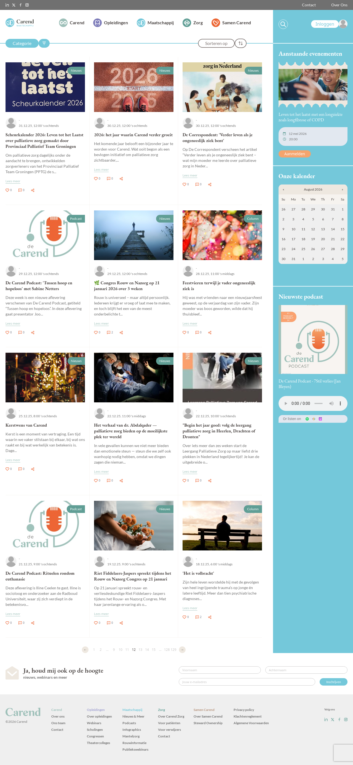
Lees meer (13, 181)
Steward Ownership (208, 723)
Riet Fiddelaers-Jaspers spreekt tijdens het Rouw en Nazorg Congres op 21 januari (132, 576)
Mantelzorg (131, 736)
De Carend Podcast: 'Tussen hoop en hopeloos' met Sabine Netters (39, 285)
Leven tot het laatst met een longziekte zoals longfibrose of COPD (311, 117)
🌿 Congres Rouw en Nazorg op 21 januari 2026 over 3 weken (127, 285)
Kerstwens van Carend (26, 425)
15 (154, 649)
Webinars (94, 723)
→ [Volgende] (182, 649)
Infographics (131, 729)
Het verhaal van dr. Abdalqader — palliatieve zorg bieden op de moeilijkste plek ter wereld (130, 431)
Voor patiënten (169, 723)
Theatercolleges (98, 743)
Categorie (22, 43)
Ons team (58, 723)
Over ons (58, 716)
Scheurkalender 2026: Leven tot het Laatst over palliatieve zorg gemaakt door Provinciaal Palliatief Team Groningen (45, 140)
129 (173, 649)
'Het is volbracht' (198, 573)
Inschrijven (333, 682)
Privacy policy (244, 710)
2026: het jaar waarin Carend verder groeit (133, 135)
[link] (329, 24)
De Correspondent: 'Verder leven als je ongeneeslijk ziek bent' (218, 137)
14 (147, 649)
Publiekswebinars (135, 749)
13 (140, 649)
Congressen (95, 736)
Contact (309, 4)
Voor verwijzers (169, 729)
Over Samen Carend (208, 716)
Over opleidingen (99, 716)
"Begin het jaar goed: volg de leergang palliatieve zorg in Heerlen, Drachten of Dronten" (219, 431)
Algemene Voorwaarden (251, 723)
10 (120, 649)
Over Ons (339, 4)
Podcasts (129, 723)
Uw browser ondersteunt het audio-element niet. (313, 403)
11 (127, 649)
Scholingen (95, 729)
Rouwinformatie (134, 743)
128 (167, 649)
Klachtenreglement (248, 716)
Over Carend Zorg (171, 716)
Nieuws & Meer (133, 716)
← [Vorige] (85, 649)
